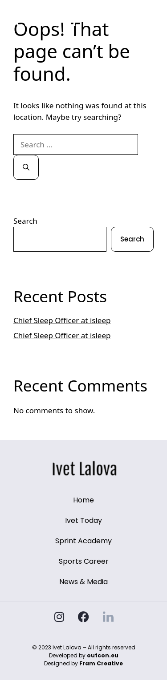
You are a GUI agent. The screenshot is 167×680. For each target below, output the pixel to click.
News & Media (83, 582)
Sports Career (84, 561)
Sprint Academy (83, 541)
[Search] (26, 167)
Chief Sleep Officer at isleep (61, 320)
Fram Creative (101, 663)
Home (83, 500)
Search (25, 221)
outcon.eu (102, 655)
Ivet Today (83, 520)
